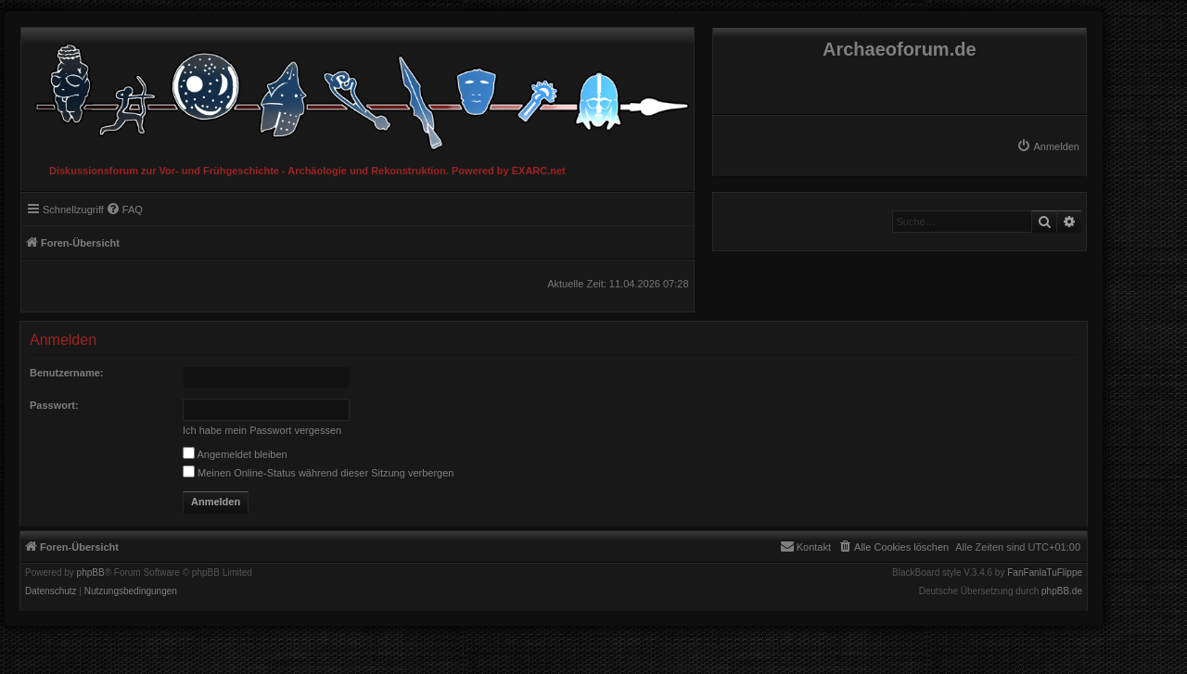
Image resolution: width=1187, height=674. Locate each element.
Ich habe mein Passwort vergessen (262, 430)
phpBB (91, 573)
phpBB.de (1061, 591)
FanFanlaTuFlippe (1044, 573)
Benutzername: (66, 372)
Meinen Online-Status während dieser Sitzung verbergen (318, 472)
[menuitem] (1047, 146)
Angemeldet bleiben (235, 454)
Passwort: (54, 405)
